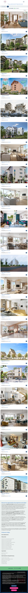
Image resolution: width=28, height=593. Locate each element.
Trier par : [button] (25, 10)
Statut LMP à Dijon (4, 562)
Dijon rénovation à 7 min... (6, 316)
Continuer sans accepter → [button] (21, 572)
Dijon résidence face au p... (6, 250)
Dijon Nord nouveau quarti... (6, 449)
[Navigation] (24, 1)
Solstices (3, 29)
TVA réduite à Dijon (4, 563)
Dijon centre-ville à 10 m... (6, 493)
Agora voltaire (4, 51)
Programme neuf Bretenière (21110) (6, 545)
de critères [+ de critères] (4, 6)
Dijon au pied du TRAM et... (6, 294)
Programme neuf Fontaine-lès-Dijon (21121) (7, 538)
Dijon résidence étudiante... (6, 272)
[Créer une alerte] (8, 6)
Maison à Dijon (3, 554)
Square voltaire (4, 73)
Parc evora (3, 427)
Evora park (3, 139)
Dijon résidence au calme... (6, 206)
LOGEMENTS (17, 8)
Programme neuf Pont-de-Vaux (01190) (7, 549)
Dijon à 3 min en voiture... (6, 338)
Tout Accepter (14, 590)
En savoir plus (14, 585)
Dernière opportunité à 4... (6, 117)
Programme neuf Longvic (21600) (6, 541)
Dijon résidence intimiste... (6, 228)
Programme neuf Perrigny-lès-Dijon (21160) (7, 544)
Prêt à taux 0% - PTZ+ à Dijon (5, 560)
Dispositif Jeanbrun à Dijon (5, 557)
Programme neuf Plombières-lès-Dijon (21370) (8, 542)
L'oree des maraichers (5, 95)
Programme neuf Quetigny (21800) (6, 543)
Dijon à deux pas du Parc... (6, 360)
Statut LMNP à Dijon (4, 561)
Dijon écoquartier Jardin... (6, 161)
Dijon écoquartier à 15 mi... (6, 405)
